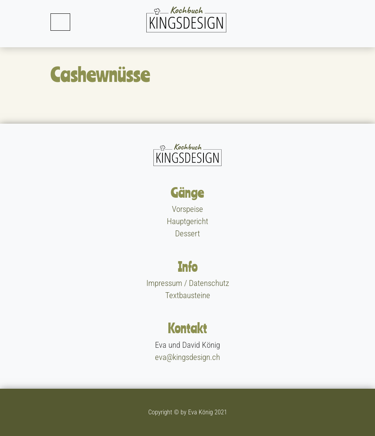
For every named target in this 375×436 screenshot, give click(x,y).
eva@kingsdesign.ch (187, 357)
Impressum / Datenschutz (187, 283)
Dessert (187, 233)
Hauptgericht (187, 221)
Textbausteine (187, 295)
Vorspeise (187, 209)
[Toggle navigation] (60, 21)
